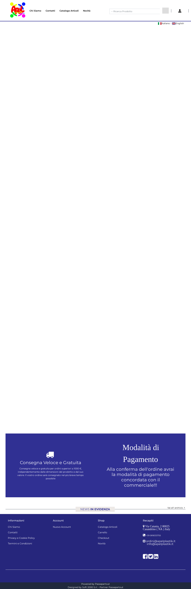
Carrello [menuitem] (102, 532)
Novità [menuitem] (86, 10)
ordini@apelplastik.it (160, 541)
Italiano (164, 23)
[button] (165, 11)
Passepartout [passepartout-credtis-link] (102, 584)
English (178, 23)
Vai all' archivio (176, 507)
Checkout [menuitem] (103, 537)
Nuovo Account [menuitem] (62, 526)
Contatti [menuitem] (50, 10)
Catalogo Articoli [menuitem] (69, 10)
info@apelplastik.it (160, 544)
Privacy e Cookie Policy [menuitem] (21, 537)
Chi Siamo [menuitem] (35, 10)
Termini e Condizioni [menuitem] (20, 543)
